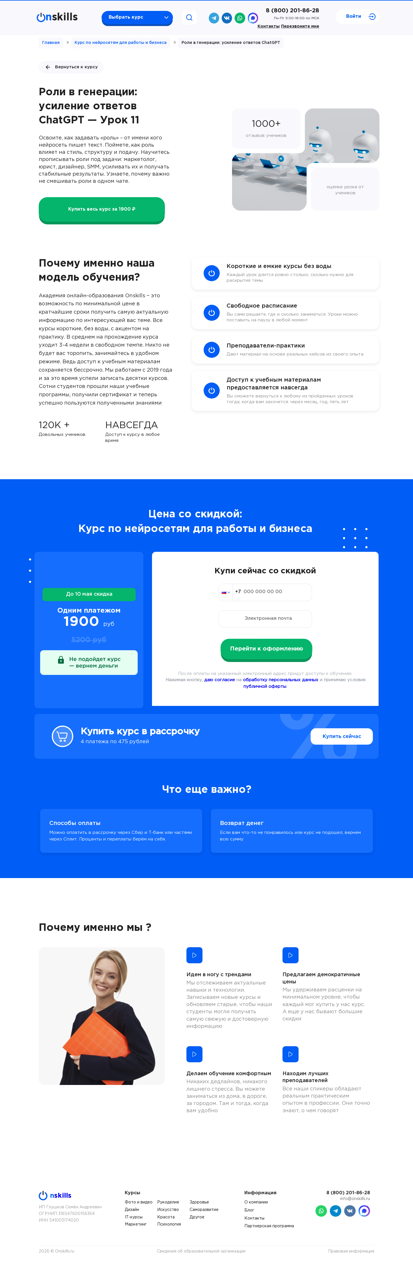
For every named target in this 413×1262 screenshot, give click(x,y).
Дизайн (132, 1209)
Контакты (269, 26)
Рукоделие (168, 1202)
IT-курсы (134, 1217)
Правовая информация (351, 1251)
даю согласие (219, 680)
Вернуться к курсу (71, 67)
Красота (166, 1217)
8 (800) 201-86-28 (292, 10)
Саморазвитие (204, 1209)
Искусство (168, 1209)
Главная (51, 42)
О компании (256, 1202)
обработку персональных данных (280, 680)
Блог (249, 1210)
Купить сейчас (330, 736)
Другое (197, 1217)
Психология (169, 1224)
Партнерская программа (269, 1226)
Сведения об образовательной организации (201, 1251)
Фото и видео (139, 1202)
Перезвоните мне (300, 26)
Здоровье (199, 1202)
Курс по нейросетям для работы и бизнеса (121, 42)
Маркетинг (136, 1224)
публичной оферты (264, 686)
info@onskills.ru (355, 1199)
